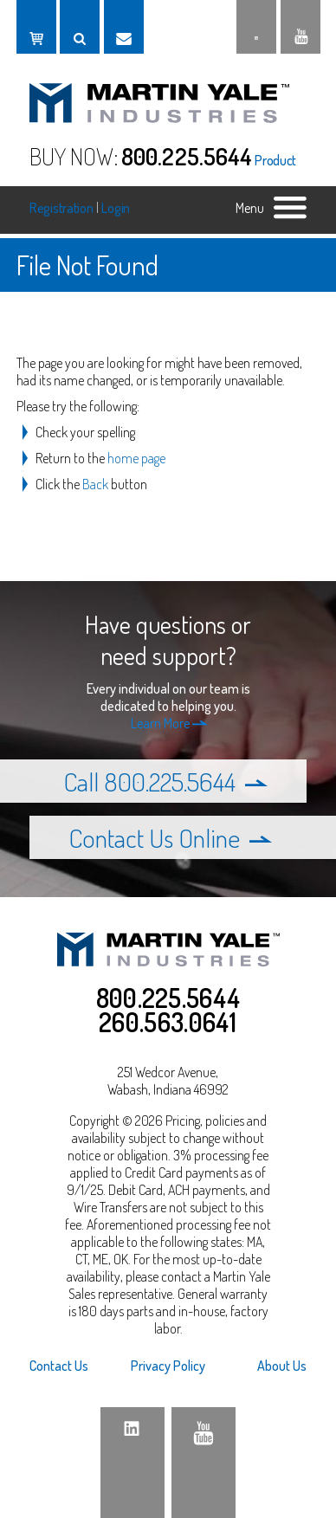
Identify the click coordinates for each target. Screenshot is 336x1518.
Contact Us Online (170, 837)
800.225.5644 (186, 156)
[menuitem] (75, 1365)
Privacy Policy (168, 1365)
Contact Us (58, 1365)
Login (115, 207)
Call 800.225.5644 (165, 781)
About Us (282, 1365)
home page (136, 458)
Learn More (169, 723)
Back (95, 484)
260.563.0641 (168, 1021)
